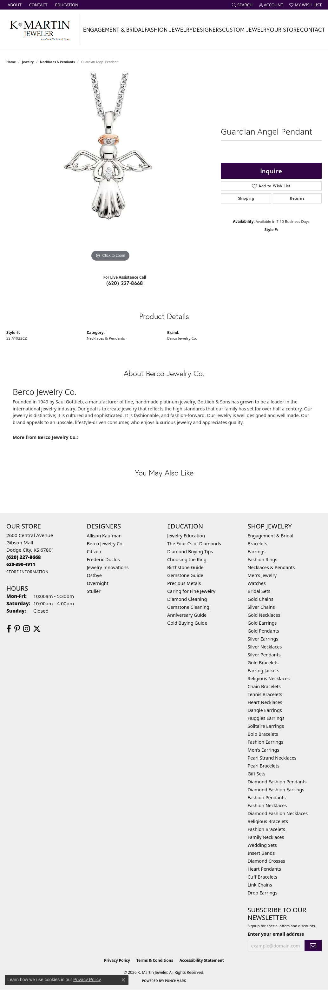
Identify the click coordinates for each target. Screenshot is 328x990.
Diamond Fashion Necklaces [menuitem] (278, 813)
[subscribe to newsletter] (313, 946)
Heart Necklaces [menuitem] (265, 702)
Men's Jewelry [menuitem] (262, 575)
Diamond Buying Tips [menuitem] (190, 551)
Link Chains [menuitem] (260, 885)
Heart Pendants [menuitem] (264, 869)
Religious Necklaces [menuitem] (269, 678)
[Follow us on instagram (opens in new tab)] (26, 629)
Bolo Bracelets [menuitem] (263, 734)
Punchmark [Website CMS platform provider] (175, 981)
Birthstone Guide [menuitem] (185, 567)
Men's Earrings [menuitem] (263, 750)
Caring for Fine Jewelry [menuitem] (191, 591)
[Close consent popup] (123, 980)
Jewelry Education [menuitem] (186, 536)
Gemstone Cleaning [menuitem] (188, 607)
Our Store (285, 29)
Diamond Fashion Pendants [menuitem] (277, 782)
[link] (14, 5)
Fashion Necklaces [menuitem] (267, 805)
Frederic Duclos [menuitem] (103, 559)
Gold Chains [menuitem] (260, 599)
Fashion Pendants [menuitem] (267, 797)
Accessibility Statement (202, 960)
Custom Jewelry (246, 29)
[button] (242, 5)
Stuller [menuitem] (94, 591)
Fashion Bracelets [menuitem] (266, 829)
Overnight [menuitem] (97, 583)
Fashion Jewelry (169, 29)
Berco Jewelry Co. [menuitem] (105, 544)
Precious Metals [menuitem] (184, 583)
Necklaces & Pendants (57, 62)
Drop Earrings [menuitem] (263, 893)
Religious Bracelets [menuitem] (268, 821)
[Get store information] (27, 572)
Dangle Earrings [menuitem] (265, 710)
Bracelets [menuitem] (257, 544)
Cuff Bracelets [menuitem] (263, 877)
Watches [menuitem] (257, 583)
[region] (110, 168)
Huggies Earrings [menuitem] (266, 718)
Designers (207, 29)
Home (11, 62)
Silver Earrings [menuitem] (263, 639)
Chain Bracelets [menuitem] (264, 686)
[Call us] (20, 564)
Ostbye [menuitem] (94, 575)
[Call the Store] (23, 557)
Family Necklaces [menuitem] (266, 837)
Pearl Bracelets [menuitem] (263, 766)
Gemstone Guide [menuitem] (185, 575)
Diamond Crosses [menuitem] (266, 861)
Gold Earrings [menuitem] (262, 623)
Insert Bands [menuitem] (261, 853)
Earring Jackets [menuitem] (263, 671)
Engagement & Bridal (113, 29)
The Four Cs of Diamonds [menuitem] (194, 544)
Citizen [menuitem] (94, 551)
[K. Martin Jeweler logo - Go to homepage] (40, 29)
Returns (297, 198)
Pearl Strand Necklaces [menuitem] (272, 758)
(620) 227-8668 (124, 283)
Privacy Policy (117, 960)
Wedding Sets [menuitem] (262, 845)
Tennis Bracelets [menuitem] (265, 694)
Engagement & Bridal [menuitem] (270, 536)
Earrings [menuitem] (257, 551)
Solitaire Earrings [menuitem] (266, 726)
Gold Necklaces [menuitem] (264, 615)
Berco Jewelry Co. (182, 338)
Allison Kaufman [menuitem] (104, 536)
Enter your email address (276, 934)
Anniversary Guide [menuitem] (187, 615)
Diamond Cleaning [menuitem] (187, 599)
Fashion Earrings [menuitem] (266, 742)
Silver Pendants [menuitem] (264, 655)
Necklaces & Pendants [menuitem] (271, 567)
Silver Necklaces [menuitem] (265, 647)
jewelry (28, 62)
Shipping (246, 198)
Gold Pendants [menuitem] (263, 631)
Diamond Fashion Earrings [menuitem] (276, 790)
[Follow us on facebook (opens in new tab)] (8, 629)
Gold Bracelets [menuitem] (263, 663)
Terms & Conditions (154, 960)
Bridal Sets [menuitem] (259, 591)
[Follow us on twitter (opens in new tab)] (37, 629)
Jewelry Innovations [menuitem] (108, 567)
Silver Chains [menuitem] (261, 607)
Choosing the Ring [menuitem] (187, 559)
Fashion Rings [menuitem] (263, 559)
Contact (312, 29)
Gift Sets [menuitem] (257, 774)
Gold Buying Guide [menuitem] (187, 623)
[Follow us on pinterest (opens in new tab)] (17, 629)
